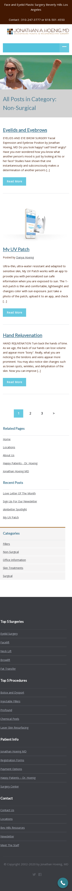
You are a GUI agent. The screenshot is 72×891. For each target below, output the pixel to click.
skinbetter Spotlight (15, 509)
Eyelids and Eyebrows (25, 130)
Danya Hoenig (25, 257)
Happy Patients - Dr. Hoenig (20, 463)
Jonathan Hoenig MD (16, 471)
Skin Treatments (13, 568)
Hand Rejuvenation (22, 335)
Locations (9, 447)
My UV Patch (16, 249)
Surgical (7, 576)
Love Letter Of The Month (19, 493)
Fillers (6, 544)
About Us (8, 455)
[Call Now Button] (63, 883)
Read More (14, 181)
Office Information (14, 560)
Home (7, 439)
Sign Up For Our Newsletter (20, 501)
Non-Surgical (11, 552)
